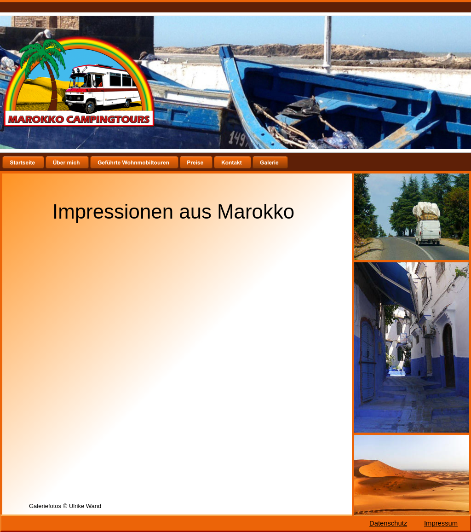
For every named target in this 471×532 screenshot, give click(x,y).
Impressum (441, 523)
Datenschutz (388, 523)
